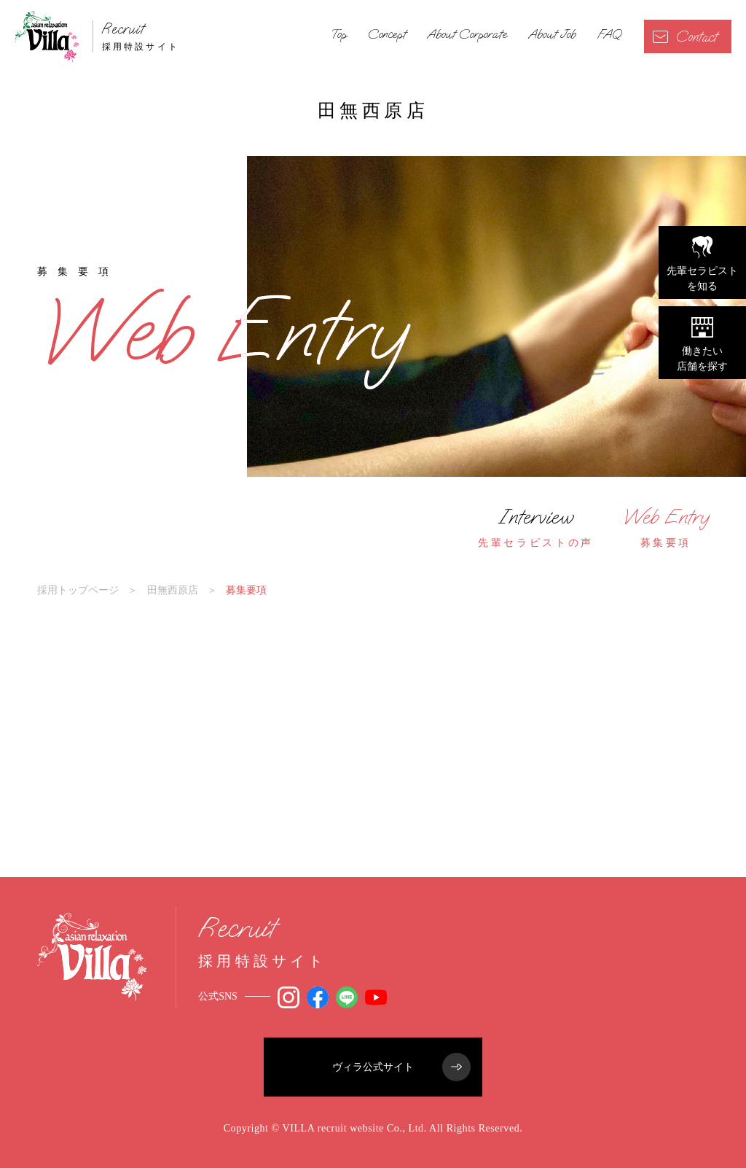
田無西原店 (172, 590)
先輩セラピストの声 (536, 527)
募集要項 (666, 527)
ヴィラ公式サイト (401, 1067)
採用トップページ (78, 590)
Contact (685, 37)
